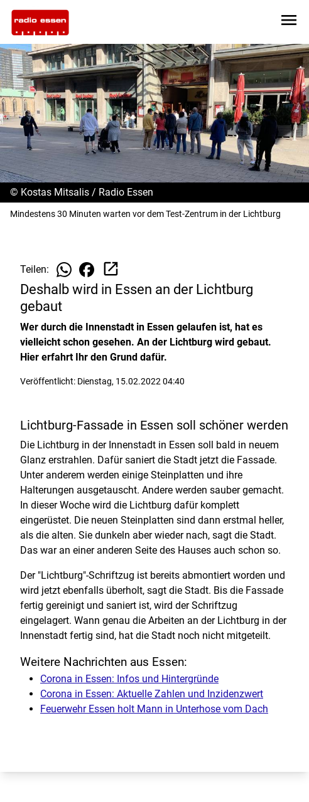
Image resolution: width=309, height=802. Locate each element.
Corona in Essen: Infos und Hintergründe (129, 679)
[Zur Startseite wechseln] (40, 22)
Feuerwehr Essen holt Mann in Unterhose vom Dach (154, 709)
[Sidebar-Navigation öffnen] (289, 22)
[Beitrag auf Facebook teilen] (86, 269)
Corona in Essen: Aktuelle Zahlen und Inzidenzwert (151, 694)
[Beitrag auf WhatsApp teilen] (64, 269)
